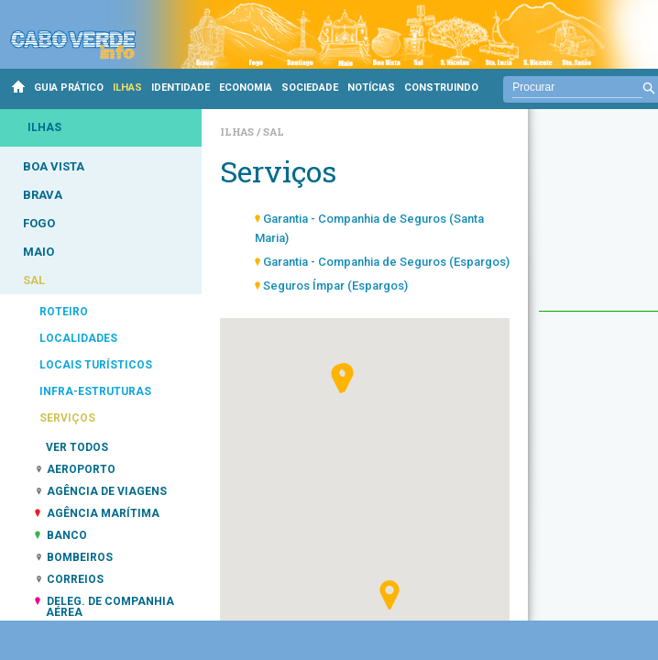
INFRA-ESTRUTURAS (95, 391)
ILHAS (127, 88)
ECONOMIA (245, 88)
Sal (273, 131)
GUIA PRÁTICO (69, 88)
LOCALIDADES (78, 338)
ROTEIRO (63, 311)
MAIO (38, 251)
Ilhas (238, 131)
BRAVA (42, 195)
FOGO (39, 223)
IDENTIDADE (180, 88)
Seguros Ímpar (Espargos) (335, 285)
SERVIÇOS (67, 418)
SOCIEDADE (309, 88)
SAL (34, 280)
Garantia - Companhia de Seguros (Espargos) (386, 262)
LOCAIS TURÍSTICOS (95, 364)
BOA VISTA (53, 166)
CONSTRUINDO (441, 88)
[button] (389, 594)
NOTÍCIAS (371, 88)
